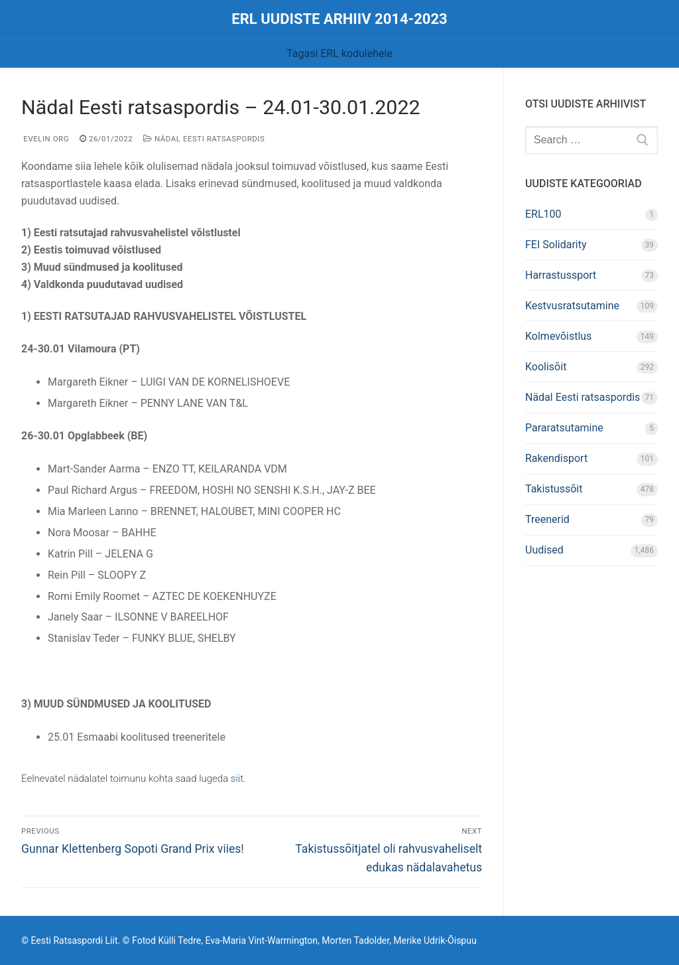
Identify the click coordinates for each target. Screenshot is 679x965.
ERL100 (543, 214)
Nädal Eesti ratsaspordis (204, 138)
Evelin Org (45, 138)
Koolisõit (545, 366)
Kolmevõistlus (558, 336)
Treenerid (547, 519)
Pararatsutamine (564, 427)
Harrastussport (560, 275)
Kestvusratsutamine (572, 305)
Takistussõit (553, 488)
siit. (238, 778)
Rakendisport (556, 458)
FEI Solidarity (556, 244)
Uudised (544, 550)
